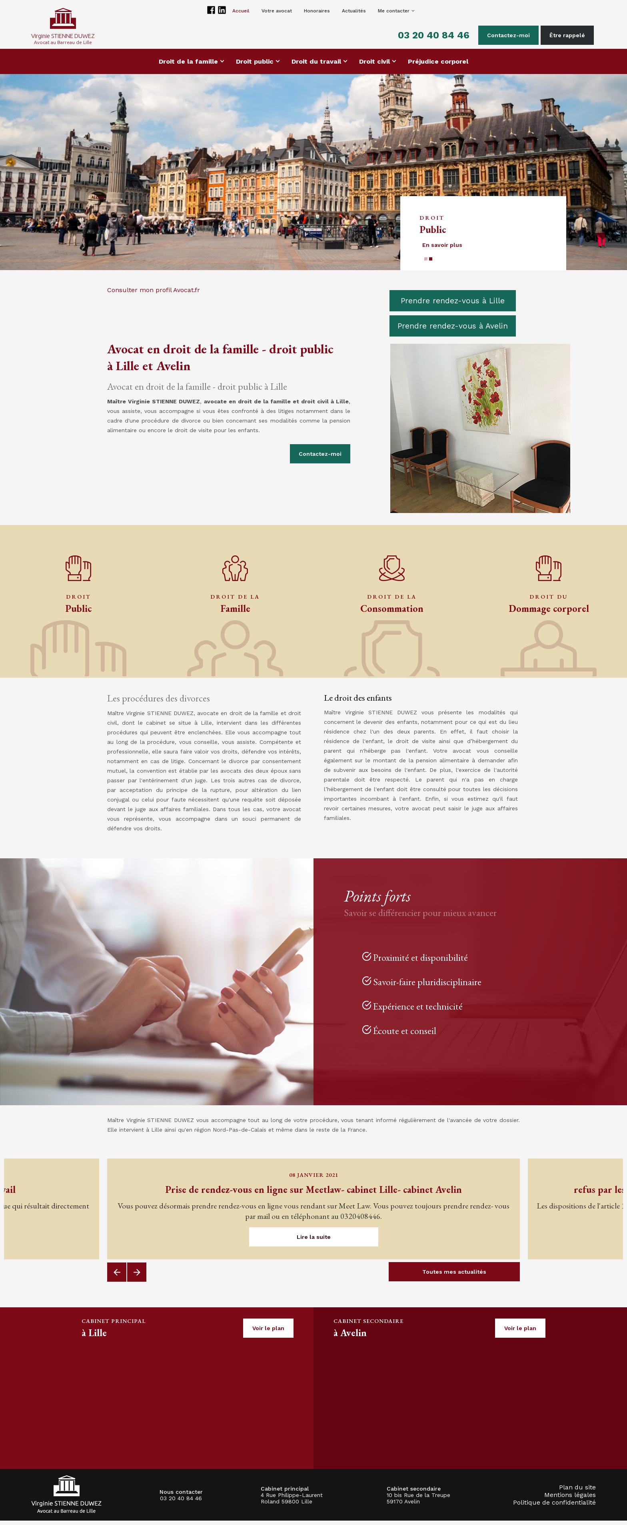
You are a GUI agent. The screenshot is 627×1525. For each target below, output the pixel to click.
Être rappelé (563, 35)
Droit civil (374, 66)
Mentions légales (570, 1499)
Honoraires (317, 11)
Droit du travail (316, 66)
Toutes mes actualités (454, 1276)
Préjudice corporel (438, 66)
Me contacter (393, 11)
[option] (313, 176)
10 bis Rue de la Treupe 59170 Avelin (418, 1502)
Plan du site (577, 1491)
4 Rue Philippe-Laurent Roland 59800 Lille (292, 1502)
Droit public (255, 66)
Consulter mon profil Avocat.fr (153, 294)
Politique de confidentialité (554, 1507)
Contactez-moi (504, 35)
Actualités (354, 11)
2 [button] (430, 263)
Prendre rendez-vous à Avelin (452, 330)
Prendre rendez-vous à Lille (453, 305)
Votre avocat (277, 11)
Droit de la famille (188, 66)
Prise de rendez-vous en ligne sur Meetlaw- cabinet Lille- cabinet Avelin (313, 1194)
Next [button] (136, 1276)
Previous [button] (116, 1276)
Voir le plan (268, 1332)
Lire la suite (314, 1241)
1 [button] (425, 263)
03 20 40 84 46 (429, 35)
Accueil (241, 11)
